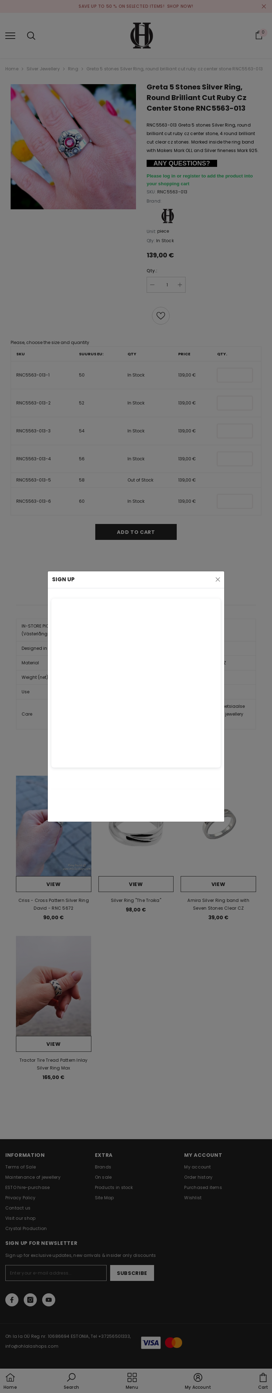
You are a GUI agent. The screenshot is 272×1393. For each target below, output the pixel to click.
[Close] (218, 579)
